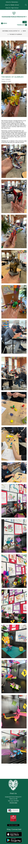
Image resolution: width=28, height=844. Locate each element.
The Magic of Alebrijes (15, 34)
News (24, 31)
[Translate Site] (22, 25)
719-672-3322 (13, 802)
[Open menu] (4, 23)
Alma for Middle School (12, 5)
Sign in (25, 22)
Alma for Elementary (12, 2)
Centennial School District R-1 (11, 31)
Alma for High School (12, 8)
